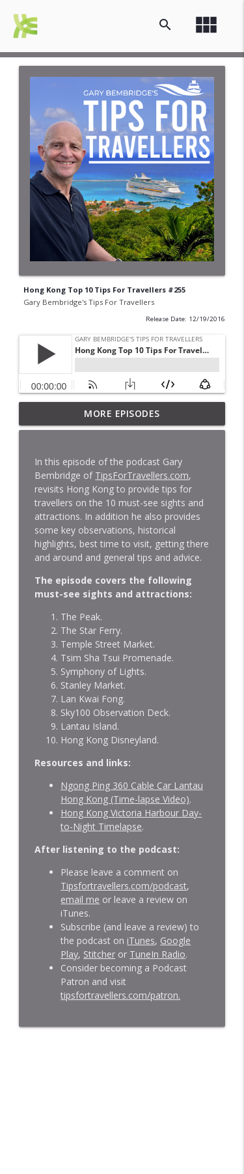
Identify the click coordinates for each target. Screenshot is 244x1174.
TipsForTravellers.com (142, 475)
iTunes (141, 940)
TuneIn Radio (157, 954)
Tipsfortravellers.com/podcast (124, 886)
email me (80, 899)
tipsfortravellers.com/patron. (120, 995)
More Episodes (122, 413)
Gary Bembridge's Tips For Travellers (88, 302)
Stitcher (99, 954)
